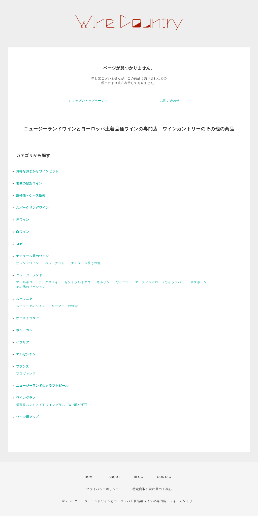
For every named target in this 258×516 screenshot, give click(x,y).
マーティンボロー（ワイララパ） (159, 282)
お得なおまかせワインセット (37, 171)
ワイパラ (122, 282)
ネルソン (103, 282)
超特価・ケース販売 (31, 195)
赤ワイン (22, 219)
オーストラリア (27, 318)
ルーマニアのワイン (31, 306)
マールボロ (24, 282)
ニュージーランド (29, 275)
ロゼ (19, 244)
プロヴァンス (26, 373)
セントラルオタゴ (77, 282)
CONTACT (165, 477)
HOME (90, 477)
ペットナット (55, 263)
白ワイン (22, 232)
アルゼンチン (26, 354)
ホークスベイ (48, 282)
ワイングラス (26, 397)
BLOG (138, 477)
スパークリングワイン (32, 207)
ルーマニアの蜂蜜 (65, 306)
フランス (22, 366)
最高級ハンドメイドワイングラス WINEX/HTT (51, 405)
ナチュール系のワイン (32, 256)
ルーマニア (24, 299)
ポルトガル (24, 330)
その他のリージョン (31, 287)
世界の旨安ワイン (29, 183)
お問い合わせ (170, 100)
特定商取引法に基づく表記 (152, 489)
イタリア (22, 342)
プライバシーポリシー (102, 489)
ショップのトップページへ (88, 100)
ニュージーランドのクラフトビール (42, 385)
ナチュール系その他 (86, 263)
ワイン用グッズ (27, 417)
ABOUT (114, 477)
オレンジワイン (27, 263)
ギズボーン (198, 282)
